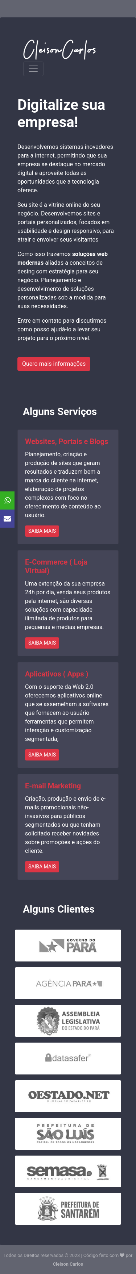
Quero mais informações (54, 363)
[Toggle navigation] (33, 69)
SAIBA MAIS (42, 531)
